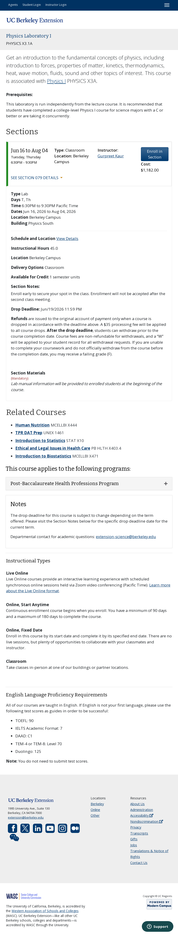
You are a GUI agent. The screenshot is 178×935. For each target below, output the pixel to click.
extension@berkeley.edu (26, 817)
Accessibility (141, 815)
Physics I (56, 80)
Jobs (133, 845)
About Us (137, 804)
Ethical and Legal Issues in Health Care (52, 448)
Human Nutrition (32, 425)
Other (95, 815)
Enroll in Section (154, 154)
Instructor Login (56, 4)
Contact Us (138, 862)
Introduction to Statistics (40, 440)
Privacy (135, 827)
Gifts (133, 839)
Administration (141, 809)
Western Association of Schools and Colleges (45, 911)
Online (95, 809)
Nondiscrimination (146, 821)
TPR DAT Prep (28, 432)
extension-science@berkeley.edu (126, 536)
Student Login (31, 4)
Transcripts (139, 833)
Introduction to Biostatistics (43, 456)
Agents (13, 4)
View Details (67, 238)
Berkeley (97, 804)
